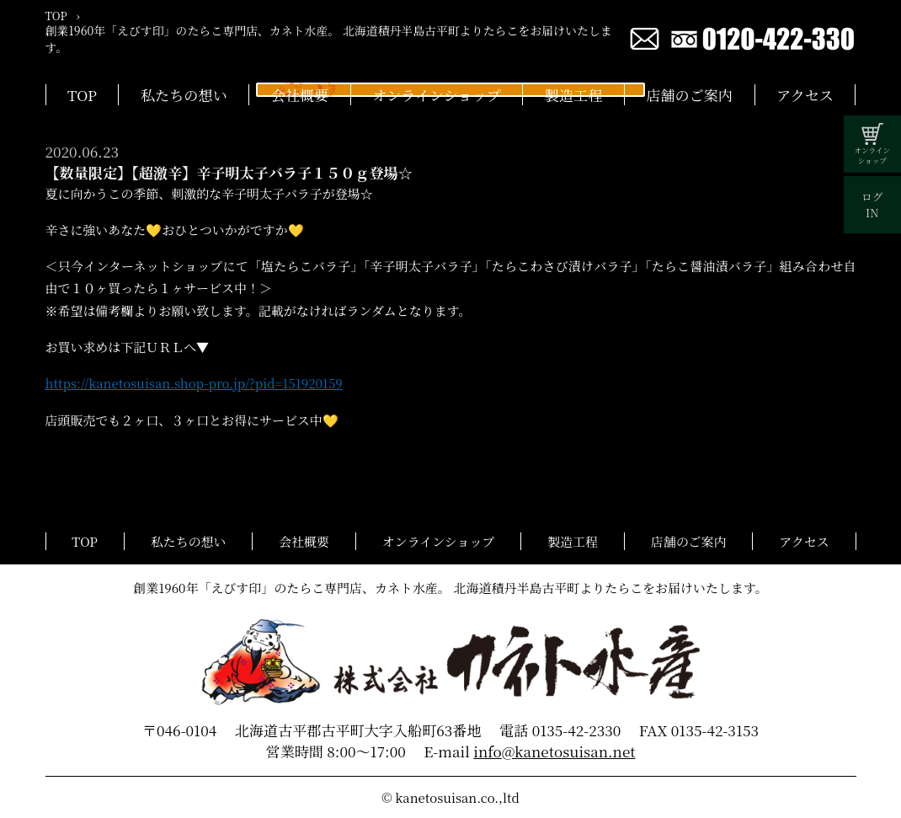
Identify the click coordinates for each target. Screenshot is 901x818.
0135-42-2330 (576, 729)
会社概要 (299, 94)
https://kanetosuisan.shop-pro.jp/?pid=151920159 (194, 383)
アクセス (805, 94)
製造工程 (573, 94)
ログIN (872, 205)
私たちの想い (184, 94)
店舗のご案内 (689, 94)
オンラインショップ (436, 94)
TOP (82, 94)
